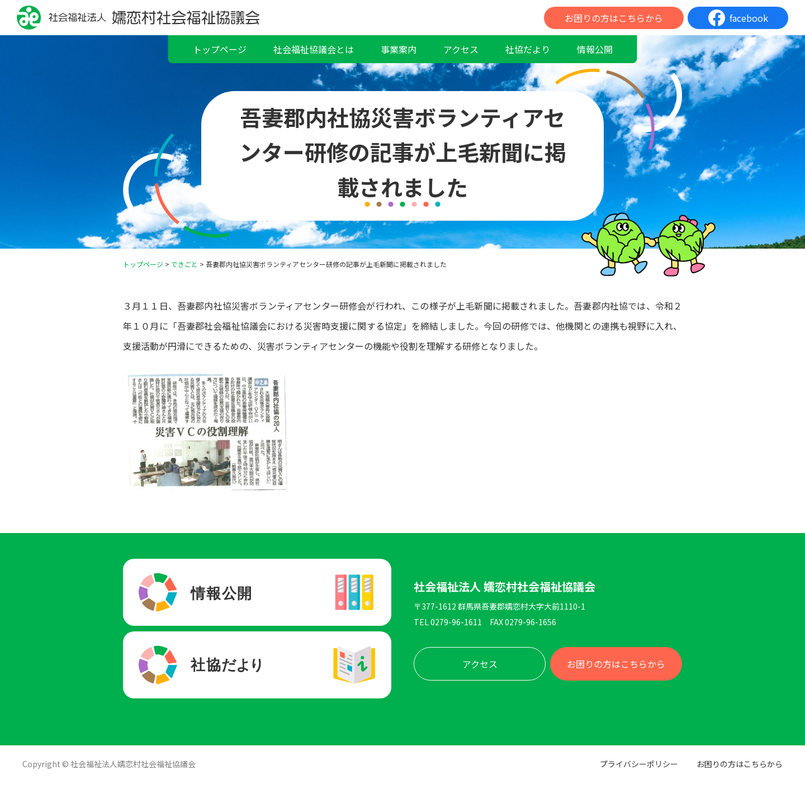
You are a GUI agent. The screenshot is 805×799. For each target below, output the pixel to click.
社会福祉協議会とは (313, 49)
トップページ (220, 49)
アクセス (461, 49)
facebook (749, 18)
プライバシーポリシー (639, 763)
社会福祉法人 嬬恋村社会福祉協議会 (504, 586)
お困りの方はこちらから (614, 18)
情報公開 (595, 49)
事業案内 (398, 49)
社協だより (527, 49)
